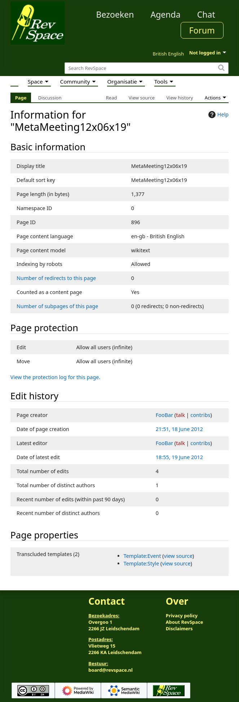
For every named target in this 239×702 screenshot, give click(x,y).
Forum (202, 30)
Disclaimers (179, 628)
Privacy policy (182, 615)
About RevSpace (184, 622)
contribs (200, 415)
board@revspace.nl (110, 670)
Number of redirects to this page (56, 278)
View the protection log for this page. (55, 377)
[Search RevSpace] (147, 68)
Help (218, 114)
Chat (206, 14)
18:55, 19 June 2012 (179, 457)
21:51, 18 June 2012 (179, 429)
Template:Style (141, 563)
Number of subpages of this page (57, 306)
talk (180, 415)
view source (178, 555)
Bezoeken (115, 14)
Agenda (165, 14)
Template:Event (142, 555)
